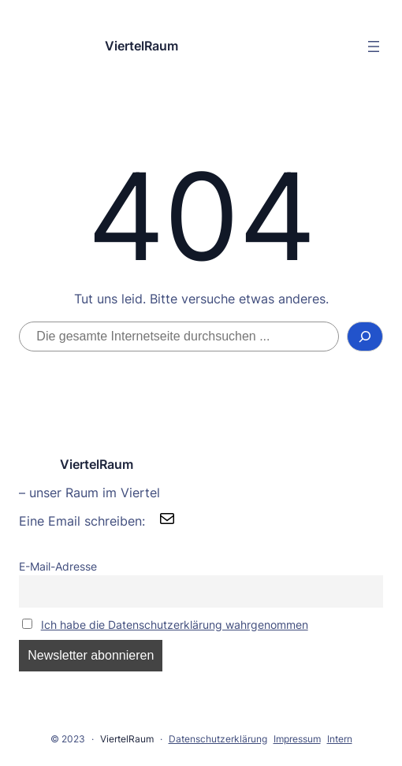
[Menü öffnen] (373, 46)
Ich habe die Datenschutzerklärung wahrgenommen (174, 624)
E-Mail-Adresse (58, 566)
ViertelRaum (141, 46)
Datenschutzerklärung (218, 739)
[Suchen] (365, 336)
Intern (339, 739)
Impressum (297, 739)
